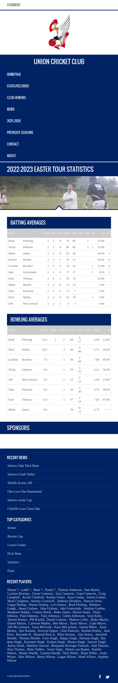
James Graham (28, 608)
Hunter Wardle (28, 653)
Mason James (81, 612)
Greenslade (30, 272)
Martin (27, 259)
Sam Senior (85, 634)
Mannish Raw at (44, 634)
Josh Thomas (99, 645)
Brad (11, 240)
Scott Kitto (94, 616)
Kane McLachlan (65, 627)
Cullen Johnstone (73, 616)
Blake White (89, 653)
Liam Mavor (98, 623)
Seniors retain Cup (19, 500)
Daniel (12, 259)
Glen (11, 291)
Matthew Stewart (38, 645)
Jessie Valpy (55, 649)
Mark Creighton (17, 601)
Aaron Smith (15, 645)
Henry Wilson (46, 657)
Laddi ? (26, 590)
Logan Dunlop (16, 605)
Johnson (28, 247)
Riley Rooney (66, 634)
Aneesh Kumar (17, 619)
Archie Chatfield (33, 597)
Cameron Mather (39, 623)
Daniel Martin (16, 623)
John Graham (48, 608)
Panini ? (50, 590)
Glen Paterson (70, 631)
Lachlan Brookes (18, 593)
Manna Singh (76, 642)
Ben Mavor (60, 623)
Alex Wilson (26, 657)
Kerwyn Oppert (48, 631)
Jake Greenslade (70, 608)
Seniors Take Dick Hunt (23, 465)
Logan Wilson (66, 657)
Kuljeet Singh (56, 642)
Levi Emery (58, 605)
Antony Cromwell (42, 601)
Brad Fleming (78, 605)
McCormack (30, 303)
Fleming (28, 240)
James (26, 253)
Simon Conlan (96, 597)
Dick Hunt (14, 553)
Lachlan (13, 266)
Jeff (10, 303)
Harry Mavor (78, 623)
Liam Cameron (86, 593)
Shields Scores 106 (19, 483)
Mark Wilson (86, 657)
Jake (11, 272)
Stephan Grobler (94, 608)
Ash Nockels (27, 631)
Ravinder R (23, 634)
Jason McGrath (42, 627)
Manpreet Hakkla (18, 612)
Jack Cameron (64, 593)
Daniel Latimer (57, 619)
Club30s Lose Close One (23, 509)
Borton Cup (15, 536)
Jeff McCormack (18, 627)
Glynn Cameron (42, 593)
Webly (27, 297)
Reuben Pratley (91, 631)
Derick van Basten (77, 649)
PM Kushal (37, 619)
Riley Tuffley (36, 649)
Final (10, 571)
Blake (11, 253)
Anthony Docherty (69, 601)
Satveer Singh (96, 642)
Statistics (13, 562)
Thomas (28, 278)
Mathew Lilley (78, 619)
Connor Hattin (42, 612)
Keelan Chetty (55, 597)
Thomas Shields (29, 638)
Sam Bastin (91, 590)
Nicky (12, 247)
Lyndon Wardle (50, 653)
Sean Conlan (75, 597)
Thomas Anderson (70, 590)
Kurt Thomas (16, 649)
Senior (11, 528)
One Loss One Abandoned (24, 491)
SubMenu (13, 4)
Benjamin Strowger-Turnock (70, 645)
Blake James (62, 612)
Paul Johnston (29, 616)
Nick (11, 297)
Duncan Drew (93, 601)
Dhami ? (13, 590)
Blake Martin (99, 619)
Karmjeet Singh (34, 642)
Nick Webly (70, 653)
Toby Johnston (50, 616)
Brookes (28, 266)
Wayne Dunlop (38, 605)
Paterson (28, 291)
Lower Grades (16, 545)
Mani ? (37, 590)
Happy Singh (68, 638)
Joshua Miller (88, 627)
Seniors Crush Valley (21, 474)
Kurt (11, 278)
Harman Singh (88, 638)
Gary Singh (49, 638)
